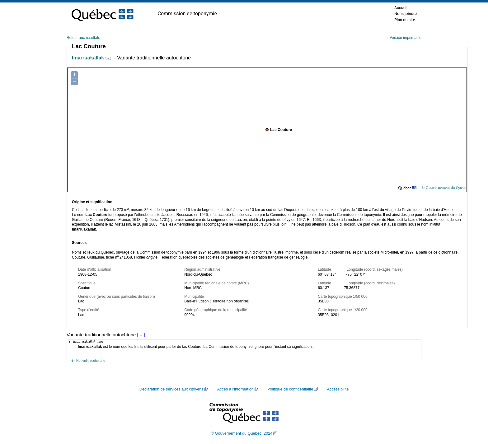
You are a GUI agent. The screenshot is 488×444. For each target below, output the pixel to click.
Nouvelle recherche (90, 360)
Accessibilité (338, 389)
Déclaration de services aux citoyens (171, 389)
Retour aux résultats (83, 37)
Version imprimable (405, 37)
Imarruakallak (91, 57)
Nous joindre (405, 13)
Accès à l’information (235, 389)
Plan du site (404, 19)
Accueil (400, 7)
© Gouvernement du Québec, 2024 (242, 433)
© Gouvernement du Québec (445, 187)
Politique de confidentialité (290, 389)
